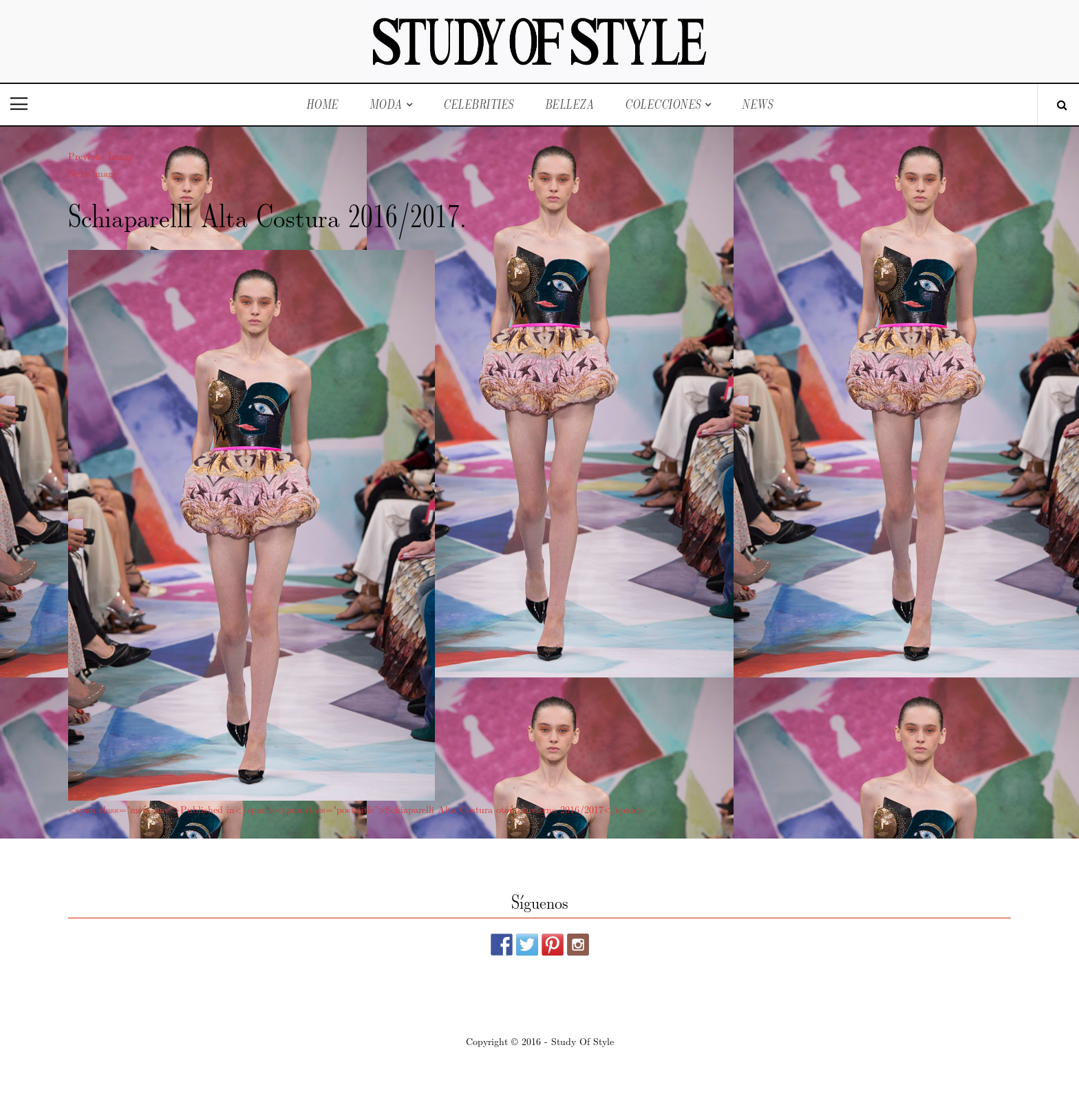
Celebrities (478, 104)
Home (322, 104)
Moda (386, 104)
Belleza (570, 104)
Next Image (92, 173)
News (757, 104)
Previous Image (100, 155)
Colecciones (663, 104)
